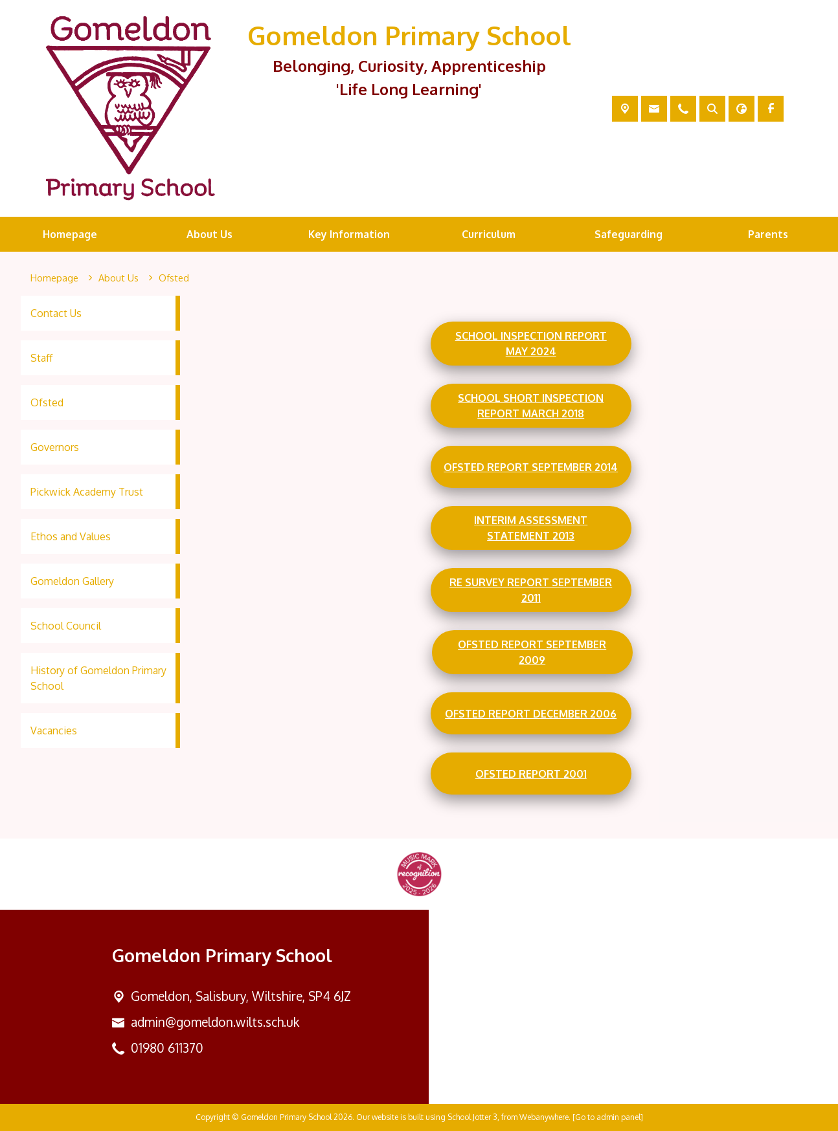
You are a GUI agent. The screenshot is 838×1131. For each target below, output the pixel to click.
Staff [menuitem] (41, 357)
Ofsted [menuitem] (46, 402)
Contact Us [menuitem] (56, 313)
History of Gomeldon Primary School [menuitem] (98, 678)
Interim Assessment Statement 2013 (530, 528)
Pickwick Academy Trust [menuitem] (86, 491)
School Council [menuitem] (65, 625)
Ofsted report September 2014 (531, 466)
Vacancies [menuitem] (53, 730)
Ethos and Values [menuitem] (70, 536)
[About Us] (118, 278)
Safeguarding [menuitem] (628, 234)
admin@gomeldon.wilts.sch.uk (215, 1022)
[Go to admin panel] (607, 1117)
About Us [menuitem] (209, 234)
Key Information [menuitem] (349, 234)
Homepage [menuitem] (70, 234)
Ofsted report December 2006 (531, 713)
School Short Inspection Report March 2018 (531, 405)
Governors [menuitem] (54, 447)
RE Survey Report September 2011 (530, 590)
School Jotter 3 (472, 1117)
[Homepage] (54, 278)
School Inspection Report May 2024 (531, 343)
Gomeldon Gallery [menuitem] (72, 581)
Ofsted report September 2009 (532, 652)
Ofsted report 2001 (531, 773)
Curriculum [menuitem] (488, 234)
